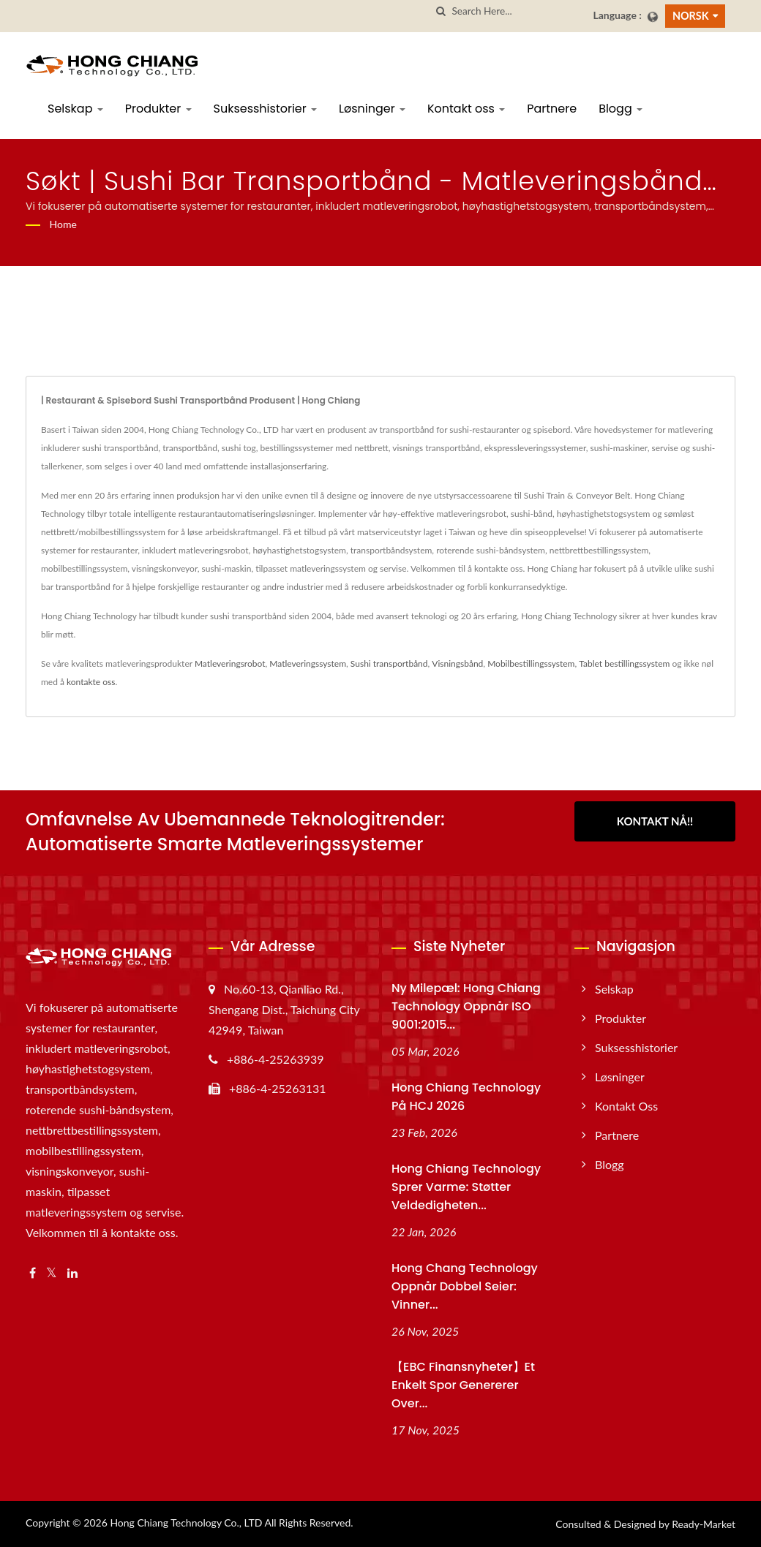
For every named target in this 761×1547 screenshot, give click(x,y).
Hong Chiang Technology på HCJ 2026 (466, 1096)
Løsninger (372, 108)
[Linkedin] (72, 1273)
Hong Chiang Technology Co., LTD (186, 1522)
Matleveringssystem (307, 663)
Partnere (552, 108)
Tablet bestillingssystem (624, 663)
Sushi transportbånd (389, 663)
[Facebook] (32, 1273)
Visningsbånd (457, 663)
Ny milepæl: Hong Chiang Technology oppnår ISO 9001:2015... (466, 1006)
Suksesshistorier (266, 108)
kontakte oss (91, 681)
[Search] (516, 11)
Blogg (620, 108)
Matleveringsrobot (230, 663)
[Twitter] (51, 1273)
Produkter (158, 108)
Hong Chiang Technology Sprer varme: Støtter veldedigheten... (466, 1187)
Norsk (690, 16)
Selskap (75, 108)
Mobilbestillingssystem (530, 663)
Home (63, 224)
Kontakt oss (466, 108)
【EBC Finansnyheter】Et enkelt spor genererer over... (463, 1385)
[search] (440, 11)
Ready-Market (703, 1524)
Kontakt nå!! (655, 821)
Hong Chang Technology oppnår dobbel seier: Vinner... (464, 1286)
